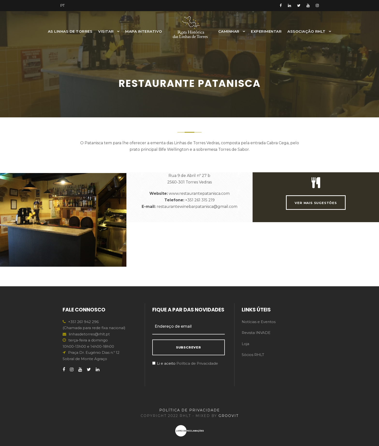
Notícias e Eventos (259, 321)
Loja (245, 343)
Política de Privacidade (197, 363)
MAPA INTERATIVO (143, 31)
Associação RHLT (306, 31)
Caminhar (229, 31)
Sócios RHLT (253, 354)
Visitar (106, 31)
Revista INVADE (256, 332)
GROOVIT (229, 416)
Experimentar (266, 31)
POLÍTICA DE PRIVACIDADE (189, 410)
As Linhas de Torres (70, 31)
